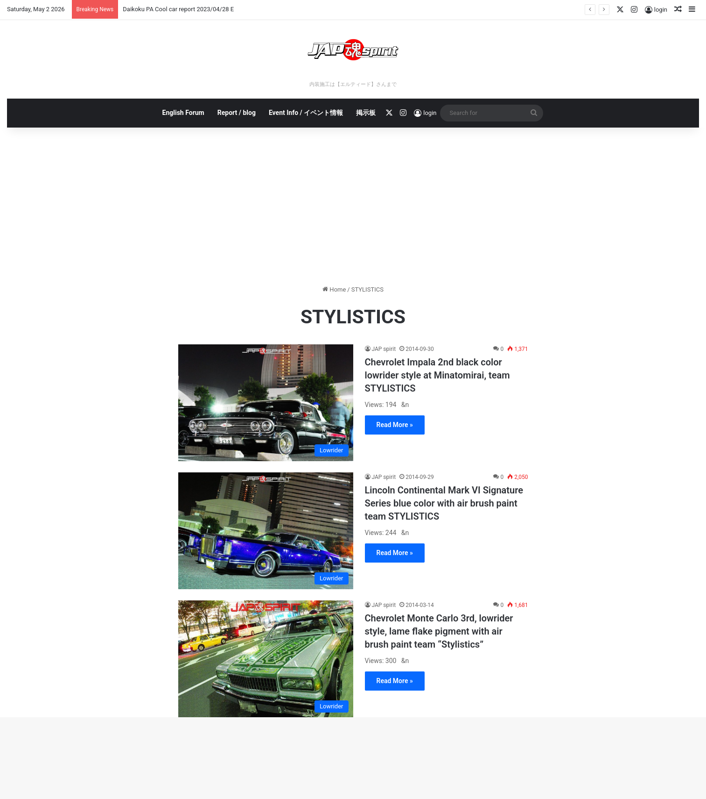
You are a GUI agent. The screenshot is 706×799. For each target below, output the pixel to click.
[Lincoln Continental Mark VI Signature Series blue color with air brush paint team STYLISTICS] (265, 530)
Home (334, 289)
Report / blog (236, 112)
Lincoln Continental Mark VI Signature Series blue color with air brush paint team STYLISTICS (444, 503)
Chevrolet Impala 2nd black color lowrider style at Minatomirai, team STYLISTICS (437, 375)
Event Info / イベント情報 (306, 112)
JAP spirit (384, 349)
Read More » (395, 424)
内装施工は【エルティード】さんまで (353, 84)
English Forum (183, 112)
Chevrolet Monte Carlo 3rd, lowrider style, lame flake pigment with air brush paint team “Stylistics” (439, 631)
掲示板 (366, 112)
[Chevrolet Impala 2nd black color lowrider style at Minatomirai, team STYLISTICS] (265, 402)
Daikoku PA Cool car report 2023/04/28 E (178, 9)
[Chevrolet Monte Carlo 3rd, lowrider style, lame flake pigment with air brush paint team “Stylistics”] (265, 658)
